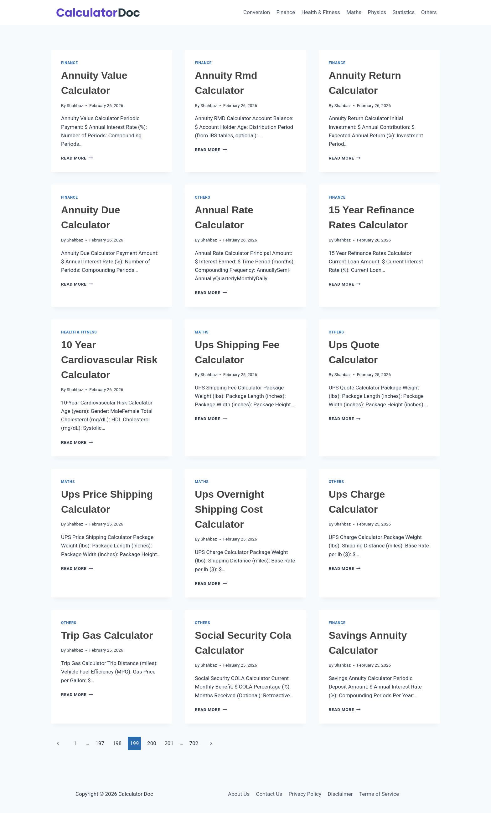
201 (168, 743)
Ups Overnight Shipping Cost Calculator (229, 509)
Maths (353, 12)
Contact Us (269, 794)
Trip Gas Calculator (107, 635)
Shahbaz (75, 105)
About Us (239, 794)
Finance (286, 12)
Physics (377, 12)
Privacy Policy (304, 794)
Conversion (256, 12)
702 (194, 743)
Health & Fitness (320, 12)
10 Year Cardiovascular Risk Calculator (109, 359)
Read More (77, 157)
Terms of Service (379, 794)
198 (117, 743)
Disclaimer (340, 794)
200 (151, 743)
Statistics (404, 12)
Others (429, 12)
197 (99, 743)
